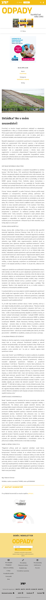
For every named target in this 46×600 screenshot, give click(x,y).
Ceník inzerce (37, 565)
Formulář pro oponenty (23, 571)
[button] (23, 549)
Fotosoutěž (9, 576)
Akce (8, 579)
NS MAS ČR (34, 589)
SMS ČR (23, 589)
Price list (37, 568)
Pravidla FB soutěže (8, 573)
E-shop (8, 570)
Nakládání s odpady (23, 79)
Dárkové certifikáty (8, 568)
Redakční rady (23, 568)
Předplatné (8, 565)
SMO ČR (17, 589)
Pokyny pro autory (23, 565)
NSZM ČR (40, 589)
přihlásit (30, 493)
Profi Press (23, 73)
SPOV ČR (28, 589)
